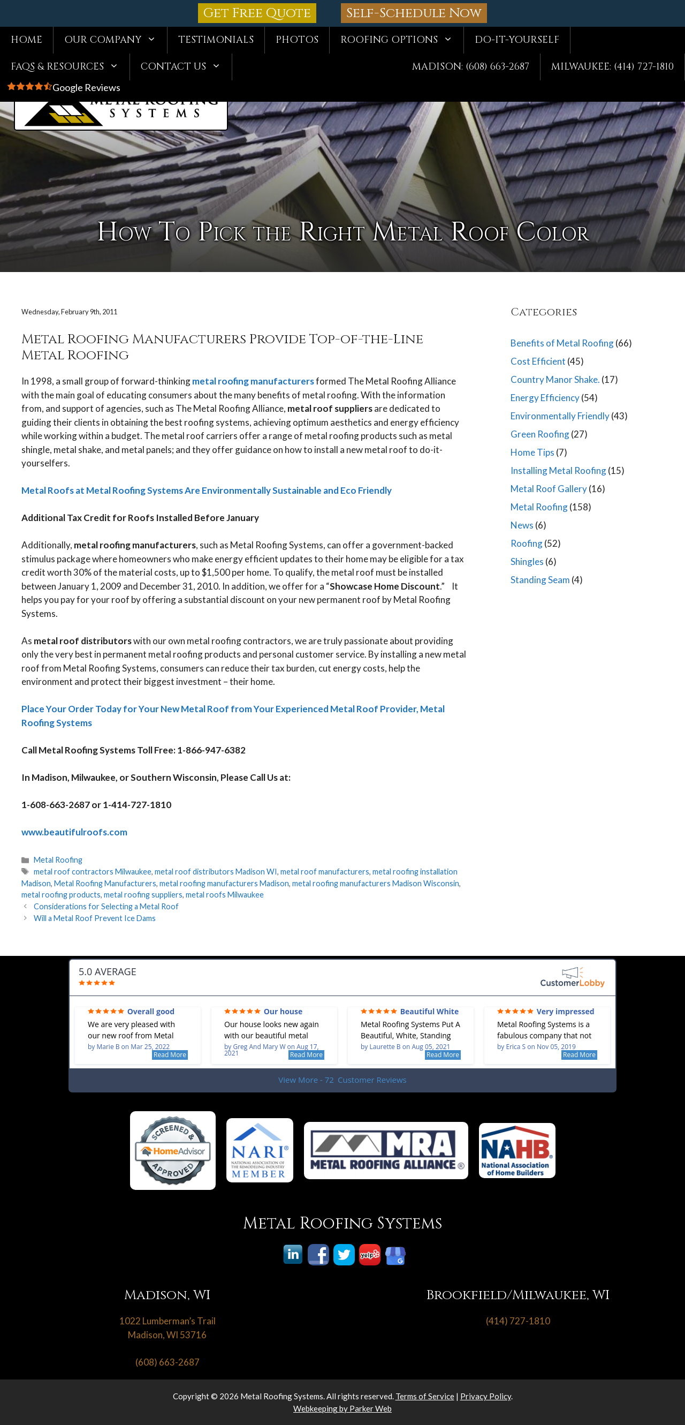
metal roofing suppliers (143, 894)
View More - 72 (342, 1080)
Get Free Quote (257, 13)
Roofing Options (401, 40)
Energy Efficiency (545, 397)
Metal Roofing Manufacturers (105, 883)
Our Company (115, 40)
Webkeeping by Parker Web (342, 1408)
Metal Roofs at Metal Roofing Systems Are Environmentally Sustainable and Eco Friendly (206, 490)
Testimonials (216, 40)
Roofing (527, 543)
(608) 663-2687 (167, 1362)
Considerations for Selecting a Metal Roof (106, 906)
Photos (297, 40)
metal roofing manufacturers (253, 381)
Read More (170, 1054)
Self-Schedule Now (414, 13)
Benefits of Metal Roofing (562, 343)
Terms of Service (424, 1396)
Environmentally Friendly (560, 415)
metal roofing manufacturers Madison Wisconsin (375, 883)
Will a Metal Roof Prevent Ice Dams (95, 918)
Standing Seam (540, 579)
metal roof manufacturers (324, 871)
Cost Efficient (538, 361)
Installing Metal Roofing (558, 470)
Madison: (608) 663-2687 (470, 66)
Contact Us (186, 67)
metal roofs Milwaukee (225, 894)
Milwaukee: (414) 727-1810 (612, 66)
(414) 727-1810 (518, 1320)
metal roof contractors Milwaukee (92, 871)
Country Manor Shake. (555, 379)
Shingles (527, 561)
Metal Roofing (58, 859)
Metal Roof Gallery (549, 488)
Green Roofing (540, 434)
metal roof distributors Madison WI (216, 871)
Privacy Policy (485, 1396)
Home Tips (532, 452)
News (522, 525)
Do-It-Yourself (517, 40)
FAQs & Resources (70, 67)
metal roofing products (61, 894)
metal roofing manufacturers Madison (224, 883)
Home (26, 40)
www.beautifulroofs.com (74, 832)
